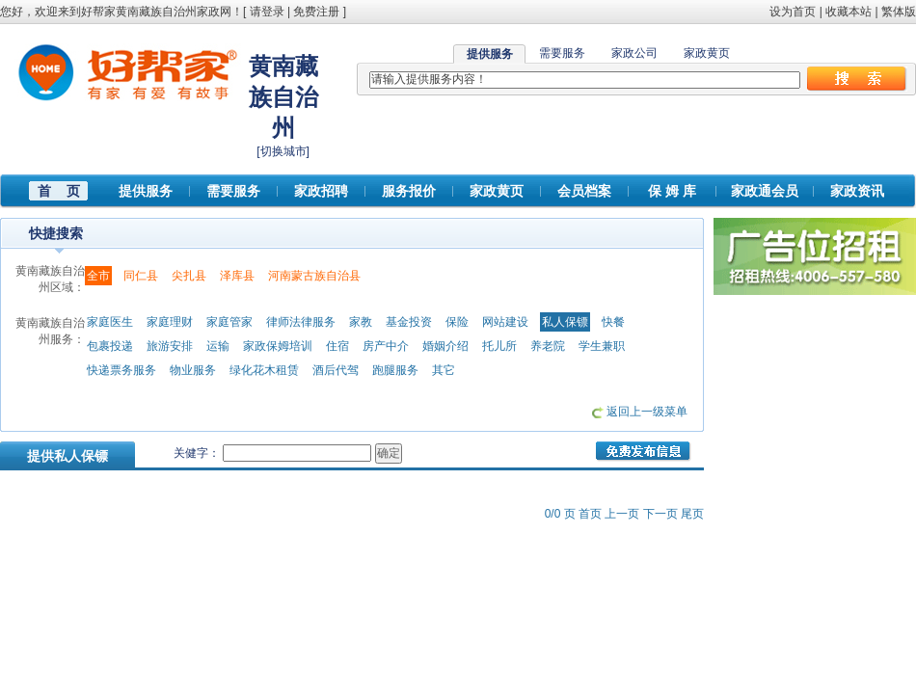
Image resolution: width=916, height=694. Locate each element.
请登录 (267, 11)
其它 (443, 370)
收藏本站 (848, 11)
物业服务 (193, 370)
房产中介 (386, 346)
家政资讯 (857, 191)
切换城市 (283, 151)
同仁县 (140, 275)
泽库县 (237, 275)
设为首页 (792, 11)
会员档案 (584, 191)
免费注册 (316, 11)
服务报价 (409, 191)
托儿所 (499, 346)
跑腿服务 (395, 370)
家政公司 (634, 53)
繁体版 (898, 11)
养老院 (547, 346)
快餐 (613, 322)
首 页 (59, 191)
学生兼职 (602, 346)
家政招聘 (321, 191)
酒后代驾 (335, 370)
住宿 (337, 346)
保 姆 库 (672, 191)
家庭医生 (110, 322)
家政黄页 (707, 53)
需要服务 (562, 53)
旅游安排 (170, 346)
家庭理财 (170, 322)
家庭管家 (229, 322)
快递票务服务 (121, 370)
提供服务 (146, 191)
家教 (360, 322)
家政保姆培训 (277, 346)
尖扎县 (189, 275)
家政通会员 (764, 191)
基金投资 (409, 322)
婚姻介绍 (445, 346)
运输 (217, 346)
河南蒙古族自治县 (314, 275)
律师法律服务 (301, 322)
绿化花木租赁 (264, 370)
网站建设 (505, 322)
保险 (457, 322)
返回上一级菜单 (646, 411)
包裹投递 (110, 346)
